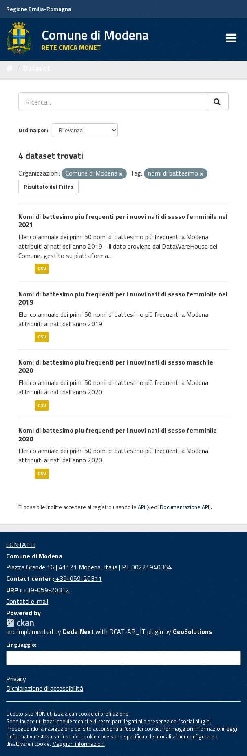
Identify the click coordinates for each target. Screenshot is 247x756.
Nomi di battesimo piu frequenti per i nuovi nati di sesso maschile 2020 (115, 366)
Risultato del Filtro (48, 186)
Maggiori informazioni (78, 744)
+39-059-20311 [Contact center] (78, 578)
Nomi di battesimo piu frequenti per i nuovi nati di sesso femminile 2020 (117, 434)
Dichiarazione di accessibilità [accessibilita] (44, 688)
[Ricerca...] (112, 101)
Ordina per (32, 130)
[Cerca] (218, 101)
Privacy (16, 679)
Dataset (36, 67)
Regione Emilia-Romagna (38, 8)
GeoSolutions (192, 631)
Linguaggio (20, 644)
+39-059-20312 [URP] (45, 590)
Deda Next (78, 631)
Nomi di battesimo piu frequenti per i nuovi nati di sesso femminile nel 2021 (122, 220)
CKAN (20, 622)
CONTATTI (20, 544)
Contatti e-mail (27, 601)
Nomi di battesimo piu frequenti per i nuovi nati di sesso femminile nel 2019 (122, 298)
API (141, 507)
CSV (41, 269)
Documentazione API (184, 507)
